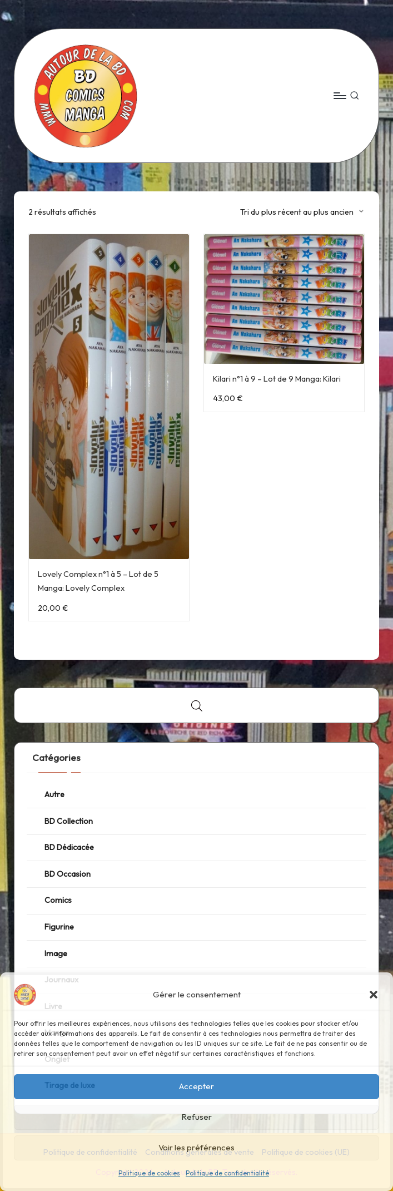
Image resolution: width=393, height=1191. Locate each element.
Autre (54, 794)
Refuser (196, 1116)
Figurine (59, 927)
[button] (373, 994)
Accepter (196, 1086)
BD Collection (68, 821)
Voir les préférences (196, 1147)
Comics (58, 900)
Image (55, 953)
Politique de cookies (149, 1173)
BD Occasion (67, 874)
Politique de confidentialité (227, 1173)
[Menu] (339, 95)
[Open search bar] (196, 705)
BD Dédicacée (69, 847)
